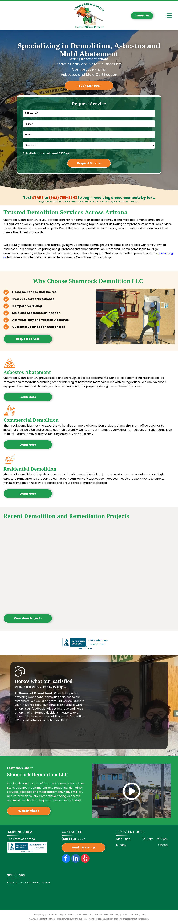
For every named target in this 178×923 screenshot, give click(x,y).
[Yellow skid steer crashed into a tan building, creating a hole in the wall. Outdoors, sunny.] (152, 588)
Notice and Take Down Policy (107, 914)
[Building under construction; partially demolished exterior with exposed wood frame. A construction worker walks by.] (25, 545)
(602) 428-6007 (73, 839)
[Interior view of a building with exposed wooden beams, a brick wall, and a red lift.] (67, 545)
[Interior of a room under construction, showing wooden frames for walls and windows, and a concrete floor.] (152, 545)
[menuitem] (11, 882)
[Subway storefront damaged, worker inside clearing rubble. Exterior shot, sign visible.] (110, 545)
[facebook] (66, 859)
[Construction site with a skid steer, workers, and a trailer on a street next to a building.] (110, 588)
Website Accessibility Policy (134, 914)
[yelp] (85, 859)
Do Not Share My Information (61, 914)
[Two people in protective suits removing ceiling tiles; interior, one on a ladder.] (25, 588)
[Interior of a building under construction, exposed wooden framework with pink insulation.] (67, 588)
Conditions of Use (84, 914)
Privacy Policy (38, 914)
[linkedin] (75, 859)
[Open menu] (169, 15)
